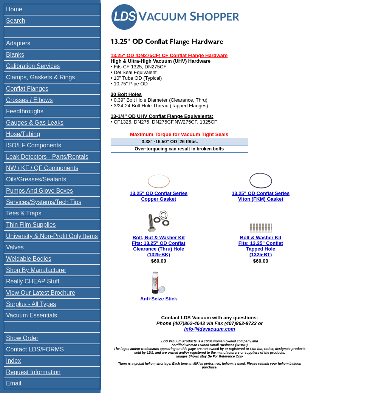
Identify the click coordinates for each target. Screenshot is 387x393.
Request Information (33, 372)
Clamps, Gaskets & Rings (40, 77)
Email (13, 383)
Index (13, 360)
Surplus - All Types (31, 304)
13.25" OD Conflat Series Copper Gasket (158, 196)
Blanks (15, 54)
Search (15, 20)
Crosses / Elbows (29, 100)
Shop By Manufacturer (36, 270)
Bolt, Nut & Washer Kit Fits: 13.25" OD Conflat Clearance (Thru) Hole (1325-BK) (158, 246)
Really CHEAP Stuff (32, 281)
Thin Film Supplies (31, 224)
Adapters (18, 43)
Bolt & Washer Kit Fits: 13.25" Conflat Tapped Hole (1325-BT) (260, 246)
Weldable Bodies (28, 258)
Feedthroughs (24, 111)
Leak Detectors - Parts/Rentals (47, 156)
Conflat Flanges (27, 88)
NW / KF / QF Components (42, 168)
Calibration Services (33, 66)
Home (14, 9)
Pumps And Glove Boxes (39, 190)
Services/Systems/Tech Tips (43, 202)
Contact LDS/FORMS (35, 349)
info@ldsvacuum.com (209, 329)
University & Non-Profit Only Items (52, 236)
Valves (15, 247)
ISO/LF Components (33, 145)
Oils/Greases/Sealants (36, 179)
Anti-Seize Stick (158, 299)
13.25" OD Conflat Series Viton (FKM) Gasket (260, 196)
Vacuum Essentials (31, 315)
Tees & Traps (23, 213)
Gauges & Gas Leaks (34, 122)
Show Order (22, 338)
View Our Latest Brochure (40, 292)
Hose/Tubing (23, 134)
